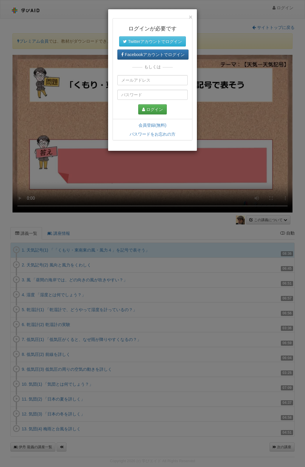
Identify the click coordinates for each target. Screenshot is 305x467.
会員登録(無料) (152, 125)
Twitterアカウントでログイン (152, 41)
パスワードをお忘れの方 (152, 134)
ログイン (152, 109)
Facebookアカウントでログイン (153, 54)
